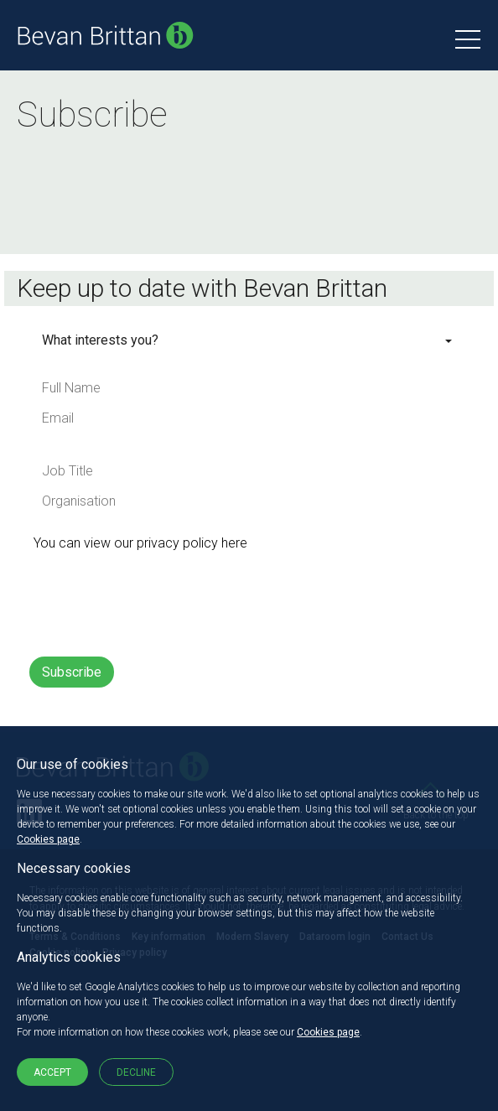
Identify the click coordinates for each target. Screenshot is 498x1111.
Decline (136, 1072)
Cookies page (48, 839)
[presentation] (156, 603)
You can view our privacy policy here (140, 543)
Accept (52, 1072)
